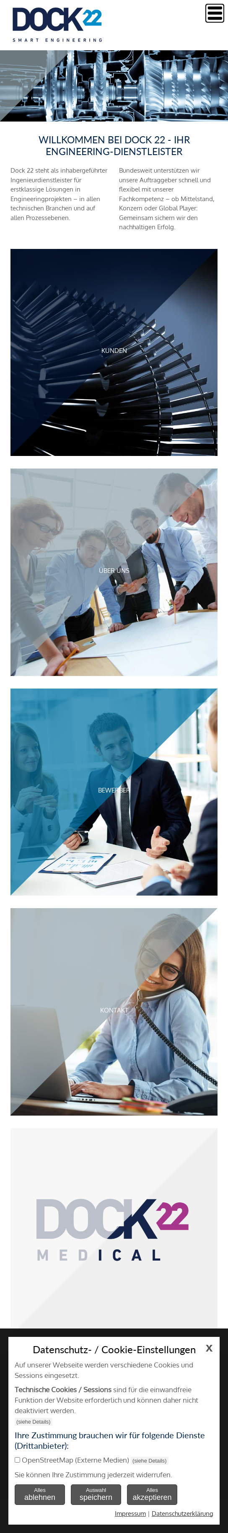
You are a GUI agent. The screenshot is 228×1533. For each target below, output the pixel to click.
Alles (39, 1494)
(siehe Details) (33, 1422)
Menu (215, 13)
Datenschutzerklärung (182, 1513)
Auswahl (96, 1494)
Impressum (130, 1513)
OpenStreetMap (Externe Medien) (75, 1459)
